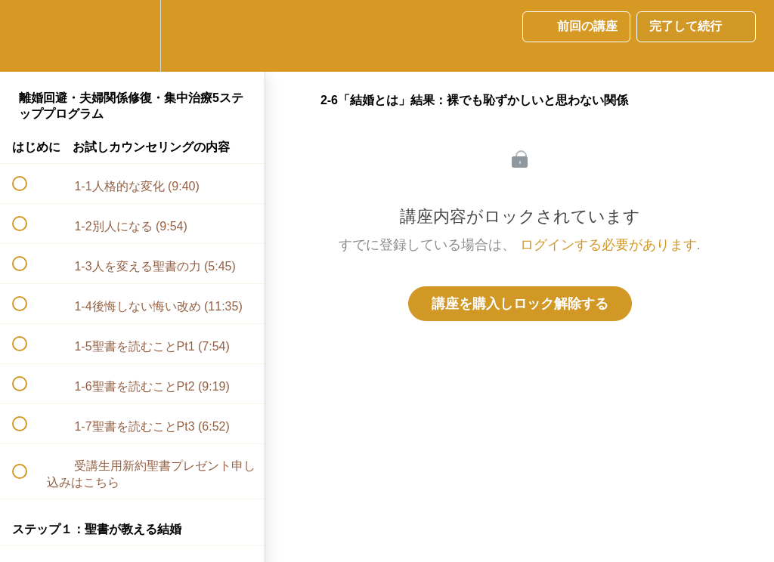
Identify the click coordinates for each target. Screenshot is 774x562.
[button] (28, 36)
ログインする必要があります (608, 244)
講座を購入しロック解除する (520, 303)
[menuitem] (132, 36)
